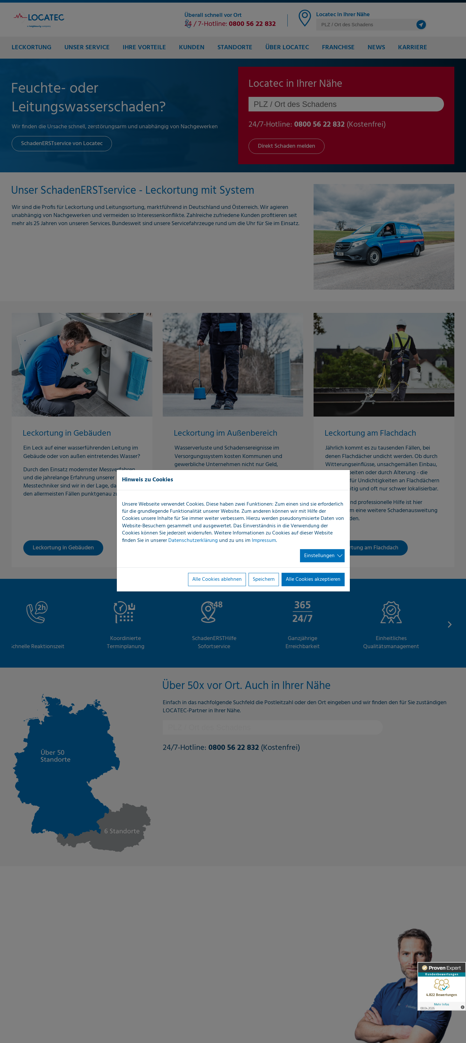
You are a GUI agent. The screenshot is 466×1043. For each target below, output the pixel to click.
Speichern (264, 579)
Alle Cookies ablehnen (217, 579)
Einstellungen (319, 556)
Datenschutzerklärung (193, 540)
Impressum (264, 540)
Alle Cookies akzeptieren (313, 579)
